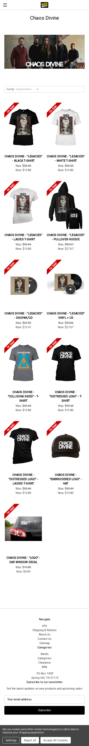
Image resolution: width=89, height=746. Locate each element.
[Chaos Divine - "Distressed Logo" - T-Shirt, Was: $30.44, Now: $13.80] (65, 363)
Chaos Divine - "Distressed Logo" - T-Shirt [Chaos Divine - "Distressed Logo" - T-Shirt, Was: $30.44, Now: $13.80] (65, 396)
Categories (44, 658)
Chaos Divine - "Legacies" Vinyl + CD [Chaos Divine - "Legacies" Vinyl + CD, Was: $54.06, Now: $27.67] (65, 316)
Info (44, 626)
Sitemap (44, 643)
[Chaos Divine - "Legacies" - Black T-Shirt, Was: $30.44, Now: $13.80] (23, 127)
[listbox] (27, 89)
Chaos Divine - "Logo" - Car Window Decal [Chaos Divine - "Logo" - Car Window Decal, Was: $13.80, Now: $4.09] (23, 560)
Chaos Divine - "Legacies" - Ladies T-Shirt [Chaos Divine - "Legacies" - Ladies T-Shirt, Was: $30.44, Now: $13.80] (23, 237)
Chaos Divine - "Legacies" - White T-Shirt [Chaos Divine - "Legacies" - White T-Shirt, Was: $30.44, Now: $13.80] (65, 158)
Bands (45, 654)
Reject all (30, 740)
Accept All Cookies (55, 740)
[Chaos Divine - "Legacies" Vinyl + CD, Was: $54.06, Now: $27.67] (65, 284)
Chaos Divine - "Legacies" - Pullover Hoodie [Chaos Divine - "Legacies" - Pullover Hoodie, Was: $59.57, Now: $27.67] (65, 237)
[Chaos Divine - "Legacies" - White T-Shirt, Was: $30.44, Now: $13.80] (65, 127)
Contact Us (44, 639)
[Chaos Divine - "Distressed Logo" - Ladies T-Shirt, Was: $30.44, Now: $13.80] (23, 446)
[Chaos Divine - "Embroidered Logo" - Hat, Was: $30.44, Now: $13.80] (65, 446)
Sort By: (11, 89)
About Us (44, 634)
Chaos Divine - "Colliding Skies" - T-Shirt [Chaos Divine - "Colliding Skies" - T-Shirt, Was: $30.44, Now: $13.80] (23, 396)
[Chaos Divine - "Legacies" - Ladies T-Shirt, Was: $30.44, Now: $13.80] (23, 206)
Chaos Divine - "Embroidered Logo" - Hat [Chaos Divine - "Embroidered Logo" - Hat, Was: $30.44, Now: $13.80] (66, 479)
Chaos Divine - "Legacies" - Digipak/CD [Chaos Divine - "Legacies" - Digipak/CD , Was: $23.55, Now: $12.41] (23, 316)
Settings (11, 740)
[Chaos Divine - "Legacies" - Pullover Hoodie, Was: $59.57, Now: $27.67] (65, 206)
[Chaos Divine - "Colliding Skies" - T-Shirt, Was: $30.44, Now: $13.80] (23, 363)
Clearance (44, 662)
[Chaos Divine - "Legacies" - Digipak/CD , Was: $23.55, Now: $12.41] (23, 284)
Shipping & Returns (44, 630)
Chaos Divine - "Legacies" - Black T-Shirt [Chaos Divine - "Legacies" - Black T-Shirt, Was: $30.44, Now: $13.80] (23, 158)
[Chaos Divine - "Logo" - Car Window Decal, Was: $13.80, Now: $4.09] (23, 528)
